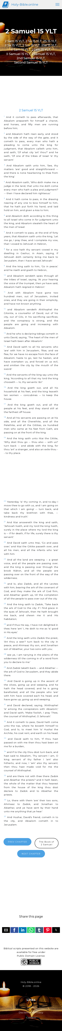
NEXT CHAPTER (31, 853)
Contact (31, 1017)
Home (31, 1007)
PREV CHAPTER (17, 842)
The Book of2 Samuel (46, 843)
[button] (6, 930)
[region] (31, 95)
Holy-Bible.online (24, 4)
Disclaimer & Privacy (31, 1012)
